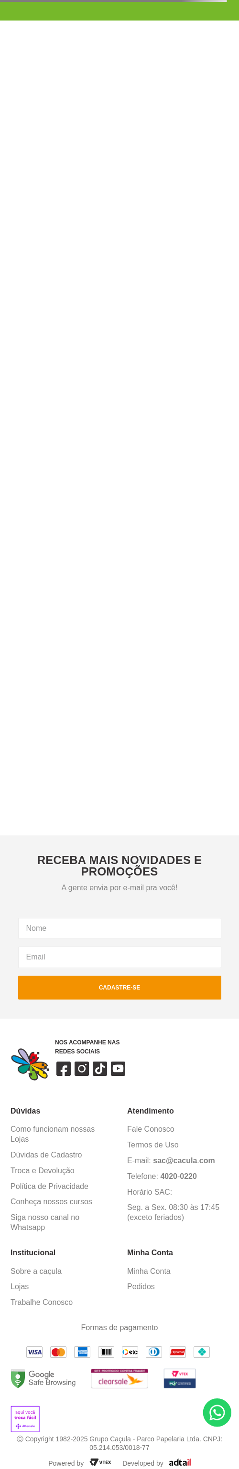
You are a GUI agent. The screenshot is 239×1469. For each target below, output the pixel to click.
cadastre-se (120, 987)
